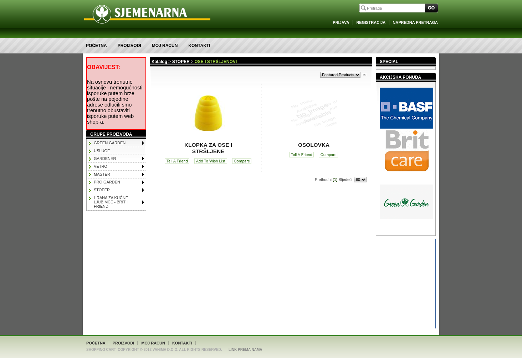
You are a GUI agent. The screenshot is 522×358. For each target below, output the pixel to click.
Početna (96, 45)
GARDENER (105, 158)
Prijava (341, 22)
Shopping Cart (101, 350)
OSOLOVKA (313, 145)
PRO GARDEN (107, 182)
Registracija (370, 22)
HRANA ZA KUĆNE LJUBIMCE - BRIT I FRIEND (111, 202)
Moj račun (165, 45)
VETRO (100, 166)
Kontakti (199, 45)
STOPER (102, 190)
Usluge (102, 151)
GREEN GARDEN (110, 143)
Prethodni (323, 179)
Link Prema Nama (245, 350)
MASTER (102, 174)
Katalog (159, 61)
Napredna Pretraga (415, 22)
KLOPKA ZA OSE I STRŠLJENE (208, 148)
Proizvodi (129, 45)
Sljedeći (345, 179)
